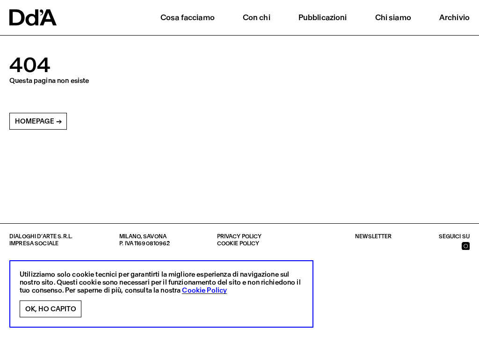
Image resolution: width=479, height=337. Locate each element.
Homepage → (38, 121)
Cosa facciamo (187, 17)
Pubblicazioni (322, 17)
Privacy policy (239, 236)
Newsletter (373, 236)
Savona (155, 236)
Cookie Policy (204, 290)
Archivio (454, 17)
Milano (130, 236)
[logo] (33, 17)
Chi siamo (393, 17)
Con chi (256, 17)
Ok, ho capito (50, 309)
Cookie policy (238, 243)
